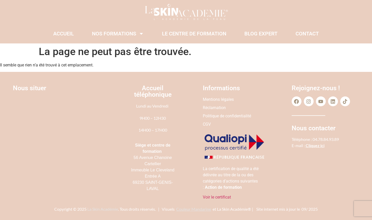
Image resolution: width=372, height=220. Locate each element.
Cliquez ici (315, 145)
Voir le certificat (217, 197)
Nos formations (118, 33)
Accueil (63, 34)
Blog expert (260, 34)
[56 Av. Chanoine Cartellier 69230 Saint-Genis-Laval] (58, 136)
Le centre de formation (194, 34)
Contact (307, 34)
